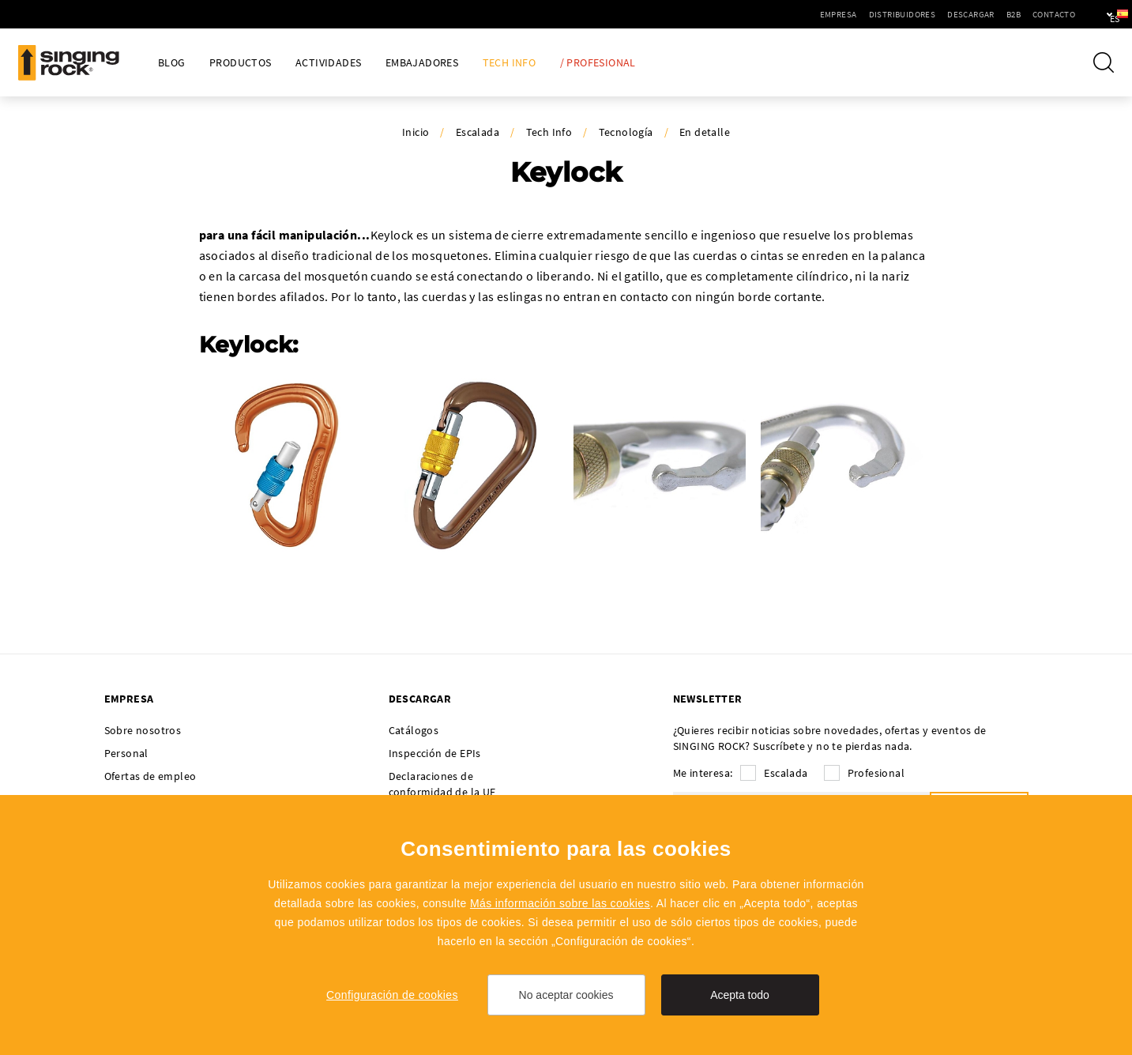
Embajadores (421, 63)
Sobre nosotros (143, 730)
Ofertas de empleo (150, 776)
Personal (126, 753)
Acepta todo (739, 995)
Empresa (792, 14)
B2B (968, 14)
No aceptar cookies (566, 995)
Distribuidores (856, 14)
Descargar (925, 14)
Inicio (415, 132)
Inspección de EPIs (435, 753)
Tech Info (509, 63)
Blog (172, 63)
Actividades (328, 63)
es (1094, 14)
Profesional (876, 773)
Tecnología (626, 132)
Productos (240, 63)
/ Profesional (598, 63)
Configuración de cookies (392, 995)
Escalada (477, 132)
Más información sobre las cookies (560, 903)
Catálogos (414, 730)
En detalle (704, 132)
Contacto (1008, 14)
